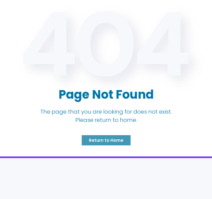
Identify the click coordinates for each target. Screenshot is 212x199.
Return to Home (106, 140)
